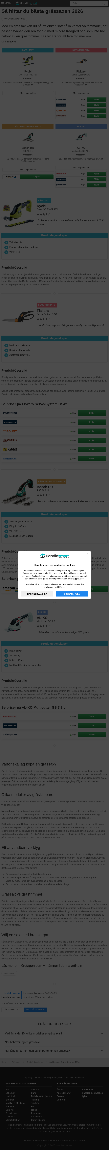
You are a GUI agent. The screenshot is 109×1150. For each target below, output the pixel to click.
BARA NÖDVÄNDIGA (37, 594)
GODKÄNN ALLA (72, 594)
